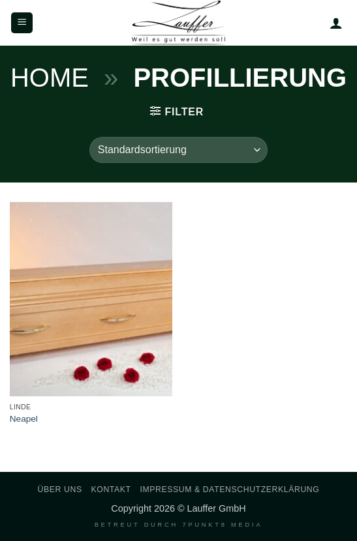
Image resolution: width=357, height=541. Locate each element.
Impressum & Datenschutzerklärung (229, 489)
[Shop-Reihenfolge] (178, 150)
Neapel (24, 419)
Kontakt (111, 489)
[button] (22, 23)
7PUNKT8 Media (222, 524)
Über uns (60, 489)
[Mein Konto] (336, 22)
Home (49, 77)
